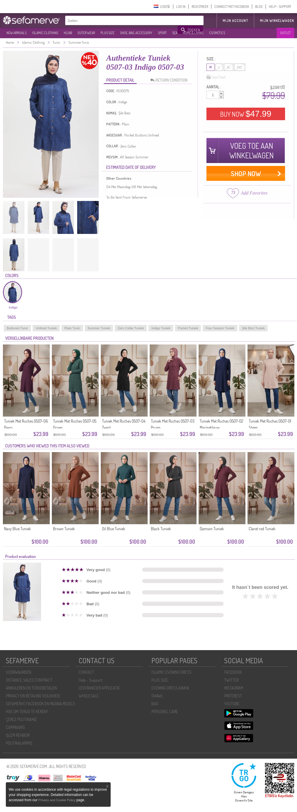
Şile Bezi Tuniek (253, 328)
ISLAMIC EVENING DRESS (171, 672)
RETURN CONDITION (170, 80)
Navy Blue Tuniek (17, 528)
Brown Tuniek (64, 528)
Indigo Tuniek (160, 328)
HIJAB (68, 33)
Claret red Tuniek (262, 528)
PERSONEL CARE (164, 711)
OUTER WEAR (86, 33)
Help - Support (90, 680)
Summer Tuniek (99, 328)
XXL (239, 67)
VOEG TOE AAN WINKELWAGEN (251, 150)
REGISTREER (200, 6)
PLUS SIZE (107, 33)
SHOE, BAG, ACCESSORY (136, 33)
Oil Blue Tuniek (113, 528)
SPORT (162, 33)
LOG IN (180, 6)
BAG (154, 703)
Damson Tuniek (212, 528)
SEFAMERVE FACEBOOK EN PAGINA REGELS (40, 703)
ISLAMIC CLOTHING (45, 33)
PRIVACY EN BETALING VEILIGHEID (33, 695)
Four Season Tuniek (220, 328)
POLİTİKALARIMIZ (19, 743)
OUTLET (285, 33)
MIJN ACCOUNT (235, 20)
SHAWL (157, 695)
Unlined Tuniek (46, 328)
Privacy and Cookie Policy (56, 800)
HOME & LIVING (193, 33)
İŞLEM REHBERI (18, 735)
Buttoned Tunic (17, 328)
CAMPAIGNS (15, 727)
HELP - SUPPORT (280, 6)
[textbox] (121, 20)
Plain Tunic (72, 328)
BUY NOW (245, 113)
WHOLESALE (89, 695)
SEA (174, 33)
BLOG (259, 6)
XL (228, 67)
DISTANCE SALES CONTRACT (29, 680)
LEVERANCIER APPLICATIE (99, 687)
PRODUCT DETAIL (120, 80)
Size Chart (216, 77)
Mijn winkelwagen (277, 20)
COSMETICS (217, 33)
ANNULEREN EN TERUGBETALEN (31, 687)
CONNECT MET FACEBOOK (231, 6)
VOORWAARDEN (18, 672)
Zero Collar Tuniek (131, 328)
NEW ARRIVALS (16, 33)
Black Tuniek (161, 528)
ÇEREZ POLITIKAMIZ (21, 719)
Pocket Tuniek (188, 328)
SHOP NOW (246, 173)
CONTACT (86, 672)
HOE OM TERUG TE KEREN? (27, 711)
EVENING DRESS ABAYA (170, 687)
